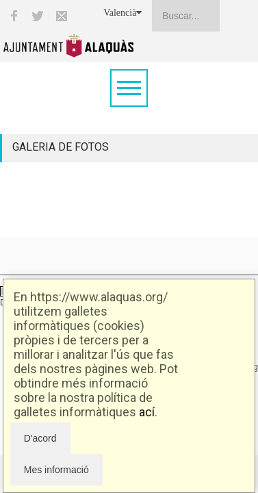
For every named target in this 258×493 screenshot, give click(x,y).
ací (147, 412)
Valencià (122, 13)
